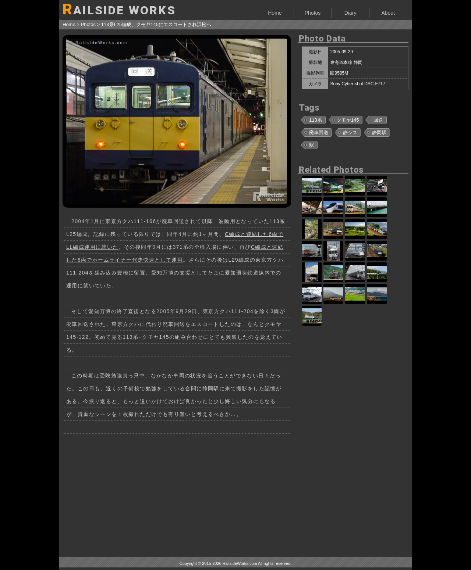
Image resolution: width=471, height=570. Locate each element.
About (388, 13)
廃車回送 (318, 132)
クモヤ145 (348, 120)
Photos (313, 13)
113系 (315, 120)
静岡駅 (379, 132)
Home (274, 13)
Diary (350, 13)
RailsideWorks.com (240, 563)
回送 (378, 120)
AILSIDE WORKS (119, 9)
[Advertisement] (177, 492)
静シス (350, 132)
